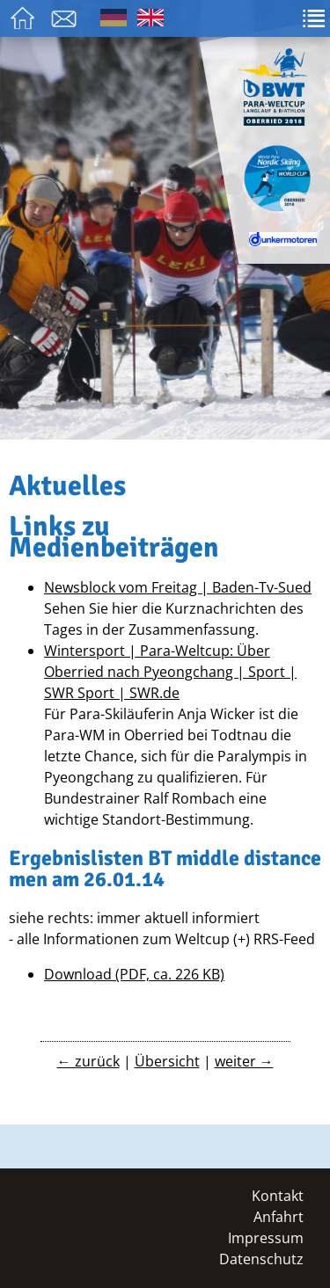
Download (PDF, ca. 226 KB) (134, 974)
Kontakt (278, 1195)
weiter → (244, 1061)
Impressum (266, 1238)
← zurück (88, 1061)
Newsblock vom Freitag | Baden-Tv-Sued (178, 587)
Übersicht (167, 1061)
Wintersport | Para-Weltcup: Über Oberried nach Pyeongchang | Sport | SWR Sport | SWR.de (170, 671)
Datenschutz (261, 1259)
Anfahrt (278, 1216)
